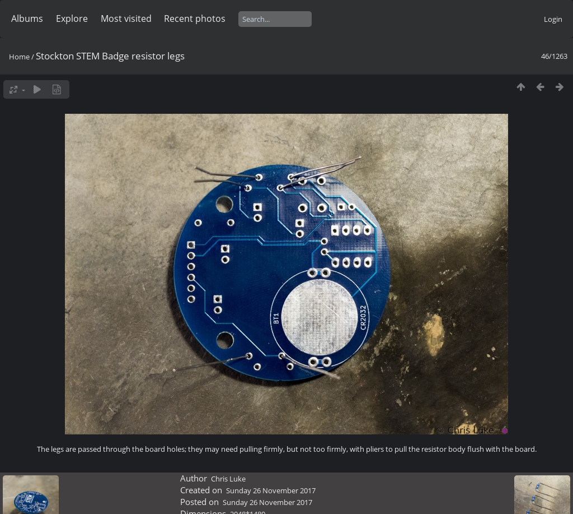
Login (553, 19)
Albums (27, 18)
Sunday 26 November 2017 (271, 490)
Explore (72, 18)
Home (19, 57)
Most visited (126, 18)
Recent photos (195, 18)
